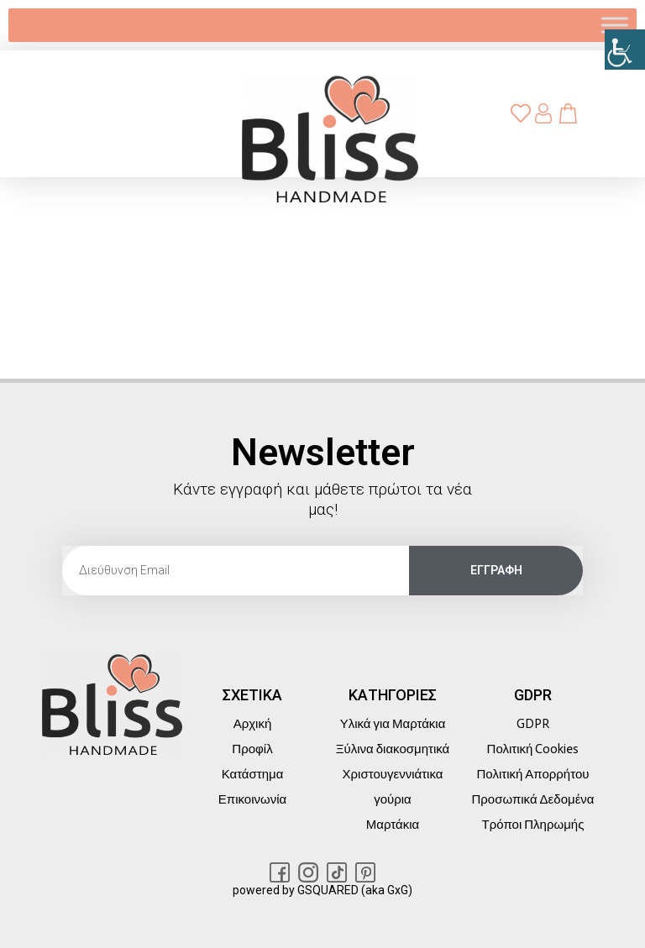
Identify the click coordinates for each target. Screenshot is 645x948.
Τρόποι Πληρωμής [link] (533, 824)
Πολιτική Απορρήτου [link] (533, 774)
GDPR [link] (533, 723)
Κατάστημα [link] (253, 774)
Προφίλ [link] (252, 749)
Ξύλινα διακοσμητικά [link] (392, 749)
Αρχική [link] (252, 723)
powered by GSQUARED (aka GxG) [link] (322, 890)
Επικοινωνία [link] (252, 799)
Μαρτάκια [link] (392, 824)
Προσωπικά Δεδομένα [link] (532, 799)
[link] (625, 49)
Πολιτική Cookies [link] (533, 749)
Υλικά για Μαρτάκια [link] (393, 723)
